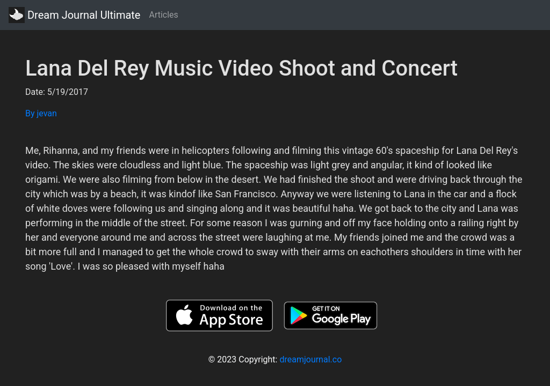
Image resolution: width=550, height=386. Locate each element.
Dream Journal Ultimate (74, 15)
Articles (163, 15)
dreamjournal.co (310, 359)
